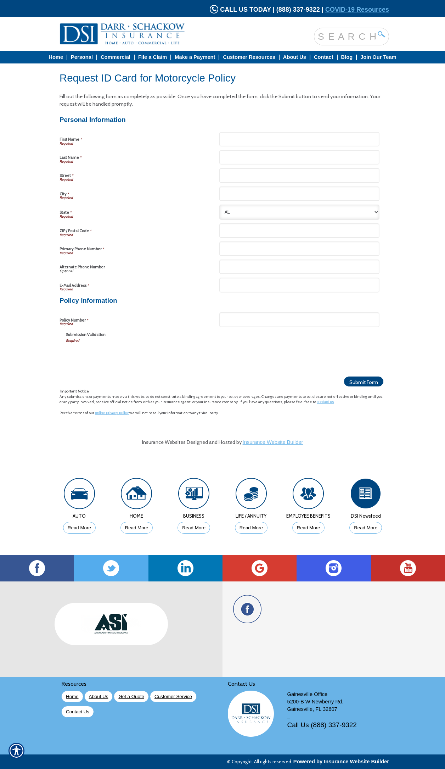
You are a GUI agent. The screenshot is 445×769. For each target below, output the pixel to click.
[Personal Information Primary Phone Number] (299, 248)
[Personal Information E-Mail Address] (299, 285)
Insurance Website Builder (273, 442)
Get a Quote (131, 696)
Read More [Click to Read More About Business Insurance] (193, 527)
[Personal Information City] (299, 193)
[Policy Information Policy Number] (299, 319)
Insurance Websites (164, 442)
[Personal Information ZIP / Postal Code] (299, 230)
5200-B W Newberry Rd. (315, 701)
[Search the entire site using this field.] (346, 36)
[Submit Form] (364, 381)
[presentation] (120, 357)
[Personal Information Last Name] (299, 157)
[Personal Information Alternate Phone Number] (299, 267)
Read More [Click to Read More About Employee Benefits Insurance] (308, 527)
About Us (98, 696)
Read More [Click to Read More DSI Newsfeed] (365, 527)
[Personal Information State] (299, 212)
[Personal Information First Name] (299, 139)
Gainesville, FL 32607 (312, 709)
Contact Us (77, 711)
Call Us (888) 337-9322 (322, 725)
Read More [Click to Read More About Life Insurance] (251, 527)
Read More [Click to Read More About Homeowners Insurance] (136, 527)
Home (72, 696)
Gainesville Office (307, 694)
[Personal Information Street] (299, 175)
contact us (325, 402)
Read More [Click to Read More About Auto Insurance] (79, 527)
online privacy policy (112, 413)
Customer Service (173, 696)
